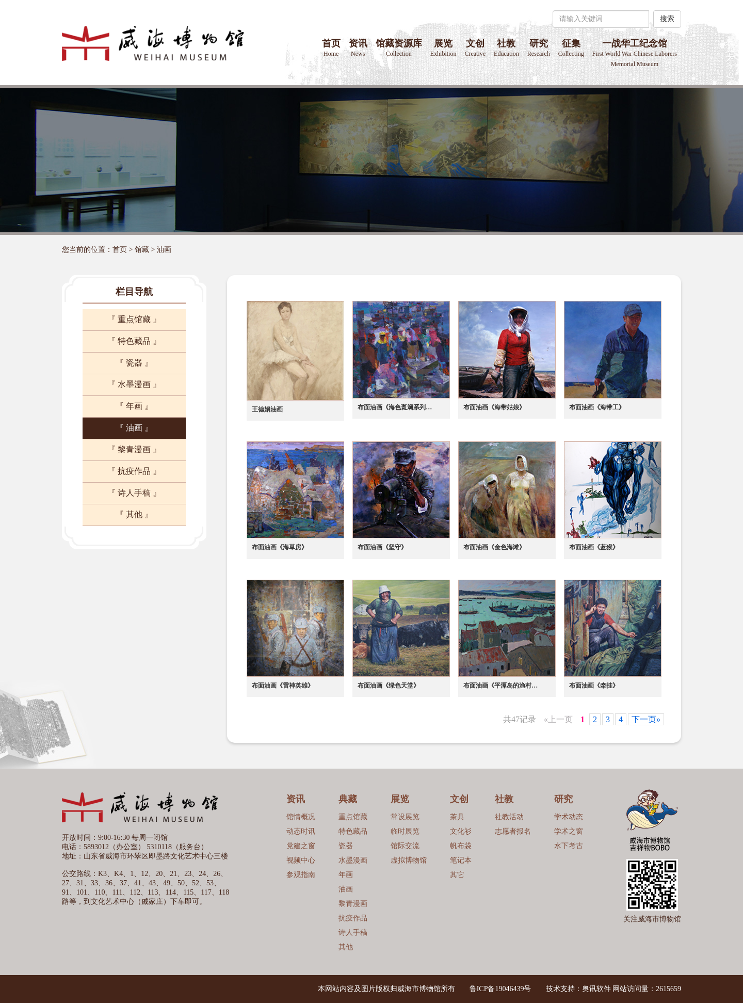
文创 (475, 47)
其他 (345, 947)
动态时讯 (300, 831)
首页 (331, 47)
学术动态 (568, 817)
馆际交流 (405, 846)
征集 (571, 47)
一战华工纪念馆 (634, 53)
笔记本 (461, 860)
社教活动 (509, 817)
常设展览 (405, 817)
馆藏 (142, 249)
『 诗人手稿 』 (134, 492)
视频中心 (300, 860)
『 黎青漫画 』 (134, 449)
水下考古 (568, 846)
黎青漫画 (352, 904)
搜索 (667, 19)
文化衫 (461, 831)
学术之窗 (568, 831)
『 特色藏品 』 (134, 341)
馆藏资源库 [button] (399, 47)
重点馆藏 (352, 817)
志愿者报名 (513, 831)
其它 (457, 875)
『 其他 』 (134, 514)
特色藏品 (352, 831)
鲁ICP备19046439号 (500, 989)
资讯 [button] (358, 47)
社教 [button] (506, 47)
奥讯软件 (596, 989)
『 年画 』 (134, 406)
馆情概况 (300, 817)
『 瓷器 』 (134, 362)
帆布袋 (461, 846)
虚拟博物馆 (409, 860)
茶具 (457, 817)
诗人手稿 (352, 932)
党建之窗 (300, 846)
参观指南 (300, 875)
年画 (345, 875)
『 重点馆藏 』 (134, 319)
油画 (164, 249)
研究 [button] (538, 47)
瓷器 (345, 846)
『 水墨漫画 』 (134, 384)
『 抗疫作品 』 (134, 471)
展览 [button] (443, 47)
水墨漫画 (352, 860)
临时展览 (405, 831)
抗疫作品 (352, 918)
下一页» (646, 719)
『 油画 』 (134, 427)
